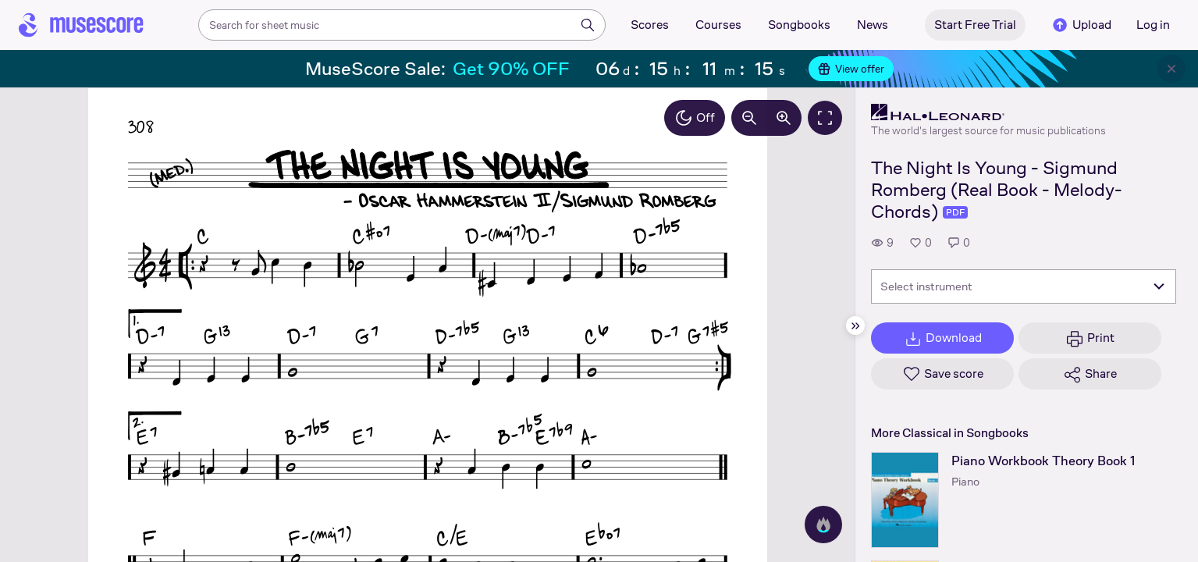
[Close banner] (1171, 69)
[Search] (588, 25)
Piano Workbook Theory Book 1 (1043, 461)
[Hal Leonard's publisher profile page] (988, 112)
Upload (1080, 25)
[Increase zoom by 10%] (783, 118)
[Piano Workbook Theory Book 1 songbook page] (905, 500)
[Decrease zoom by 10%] (749, 118)
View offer (851, 68)
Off (694, 117)
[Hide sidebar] (855, 325)
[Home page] (81, 24)
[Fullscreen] (825, 118)
